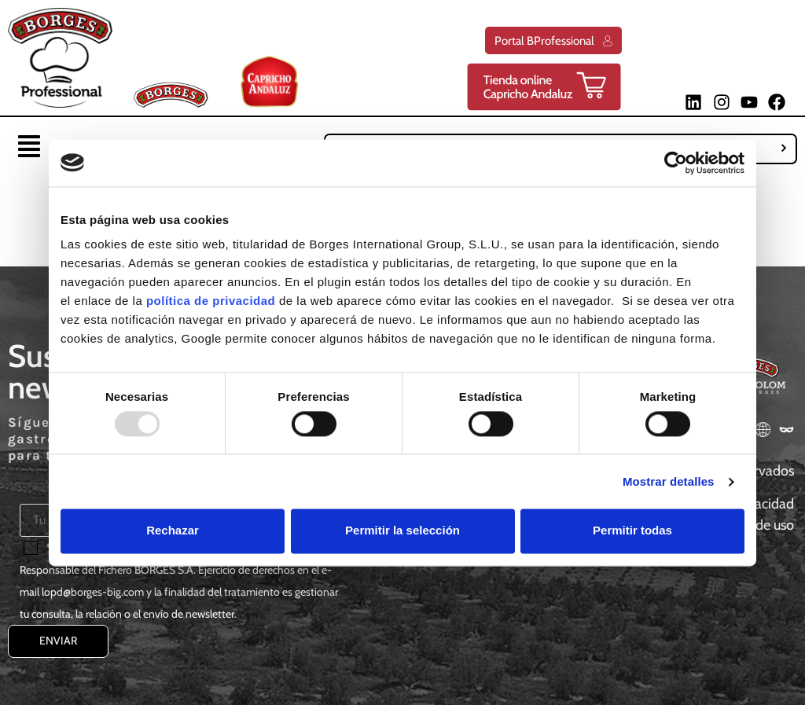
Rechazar (172, 531)
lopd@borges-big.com (93, 592)
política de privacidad (210, 300)
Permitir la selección (402, 531)
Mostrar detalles (669, 481)
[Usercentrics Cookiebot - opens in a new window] (675, 162)
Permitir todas (632, 531)
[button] (29, 148)
